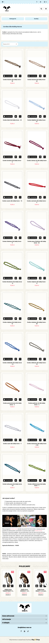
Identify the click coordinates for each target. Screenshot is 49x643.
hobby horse (14, 529)
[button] (45, 1)
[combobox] (10, 44)
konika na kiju (38, 530)
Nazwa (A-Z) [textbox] (6, 44)
